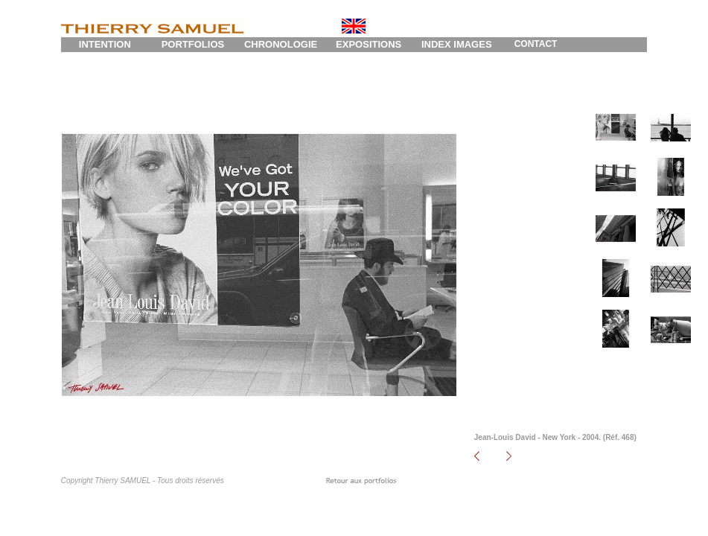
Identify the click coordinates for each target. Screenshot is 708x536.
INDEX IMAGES (456, 44)
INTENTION (105, 44)
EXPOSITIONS (368, 44)
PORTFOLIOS (193, 44)
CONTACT (536, 44)
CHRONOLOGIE (280, 44)
